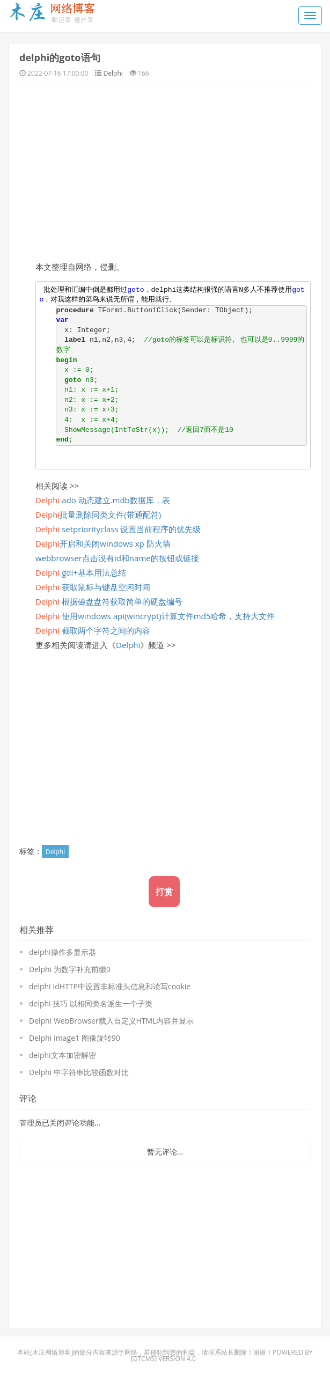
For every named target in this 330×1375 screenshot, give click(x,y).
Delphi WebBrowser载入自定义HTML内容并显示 (111, 1021)
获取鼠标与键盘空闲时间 (92, 587)
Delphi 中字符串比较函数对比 (79, 1072)
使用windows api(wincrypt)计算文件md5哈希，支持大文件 (155, 616)
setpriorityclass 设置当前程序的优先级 (118, 529)
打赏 (164, 892)
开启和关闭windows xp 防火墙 (103, 543)
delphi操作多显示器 (62, 952)
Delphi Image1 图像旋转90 (74, 1038)
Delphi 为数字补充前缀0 (70, 969)
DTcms (144, 1358)
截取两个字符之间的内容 (92, 630)
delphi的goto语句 (59, 57)
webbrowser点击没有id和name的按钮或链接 (117, 558)
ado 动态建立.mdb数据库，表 (102, 500)
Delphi (113, 73)
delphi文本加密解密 (62, 1055)
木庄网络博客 (51, 1352)
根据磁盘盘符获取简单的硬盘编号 (108, 601)
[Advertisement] (165, 172)
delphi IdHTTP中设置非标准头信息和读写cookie (109, 986)
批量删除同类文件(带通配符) (98, 514)
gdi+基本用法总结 (80, 572)
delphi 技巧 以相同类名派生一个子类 (90, 1003)
